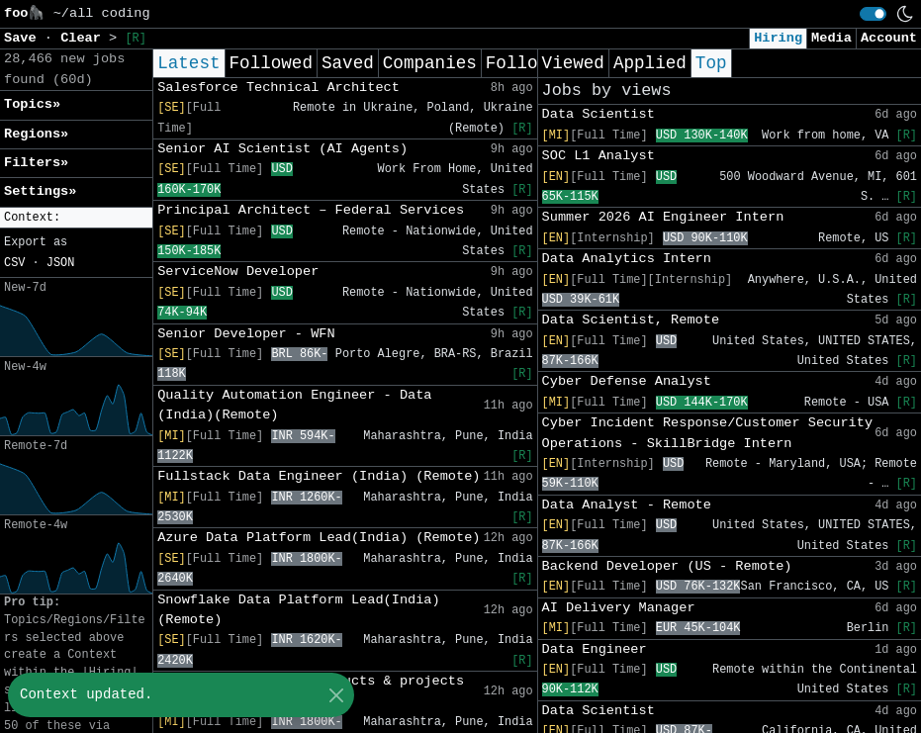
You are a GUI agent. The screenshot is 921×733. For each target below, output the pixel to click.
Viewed (573, 63)
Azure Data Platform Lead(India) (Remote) (318, 537)
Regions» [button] (36, 134)
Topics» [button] (32, 104)
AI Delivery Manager (618, 607)
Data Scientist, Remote (630, 320)
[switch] (873, 14)
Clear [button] (84, 38)
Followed (271, 63)
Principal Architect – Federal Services (310, 210)
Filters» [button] (36, 162)
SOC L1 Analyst (598, 155)
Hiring (778, 38)
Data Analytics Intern (626, 258)
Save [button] (24, 38)
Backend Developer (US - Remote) (667, 566)
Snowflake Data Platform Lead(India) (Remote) (298, 610)
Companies (430, 63)
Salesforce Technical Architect (278, 87)
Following (533, 63)
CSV (14, 263)
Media (831, 38)
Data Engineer (594, 649)
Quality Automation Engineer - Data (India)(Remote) (294, 405)
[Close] (335, 695)
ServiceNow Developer (238, 271)
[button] (76, 218)
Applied (650, 63)
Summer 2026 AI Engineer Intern (663, 217)
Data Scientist (598, 114)
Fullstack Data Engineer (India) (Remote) (318, 476)
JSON (60, 263)
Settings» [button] (40, 191)
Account (889, 38)
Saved (348, 63)
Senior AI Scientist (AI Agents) (282, 148)
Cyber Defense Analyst (626, 381)
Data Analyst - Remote (626, 505)
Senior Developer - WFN (245, 333)
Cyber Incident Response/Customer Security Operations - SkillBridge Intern (707, 432)
